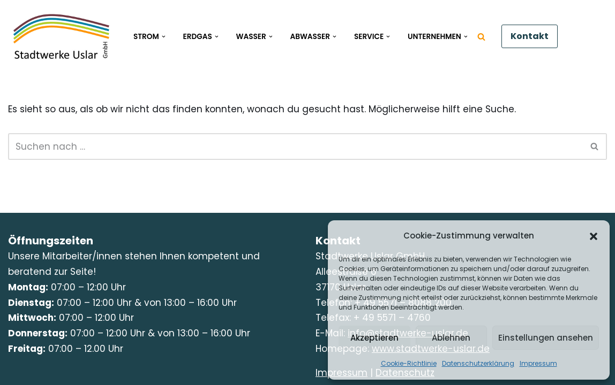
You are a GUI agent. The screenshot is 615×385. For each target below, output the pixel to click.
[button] (593, 236)
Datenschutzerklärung (478, 363)
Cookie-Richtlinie (409, 363)
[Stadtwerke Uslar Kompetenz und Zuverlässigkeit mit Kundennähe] (61, 36)
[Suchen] (481, 37)
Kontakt (530, 36)
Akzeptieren (374, 337)
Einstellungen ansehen (545, 337)
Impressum (538, 363)
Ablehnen (451, 337)
